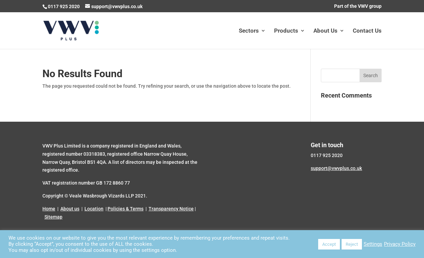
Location (93, 208)
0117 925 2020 (64, 6)
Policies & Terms (125, 208)
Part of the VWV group (358, 6)
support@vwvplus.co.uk (336, 168)
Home (48, 208)
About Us (325, 31)
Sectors (249, 31)
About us (69, 208)
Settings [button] (373, 244)
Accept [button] (329, 244)
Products (286, 31)
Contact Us (367, 31)
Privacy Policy (400, 244)
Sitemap (53, 217)
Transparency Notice (171, 208)
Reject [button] (352, 244)
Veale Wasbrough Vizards (96, 196)
